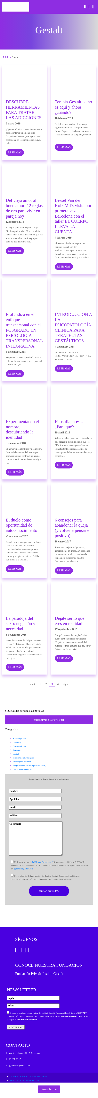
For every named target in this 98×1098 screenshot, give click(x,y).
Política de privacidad (25, 1080)
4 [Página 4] (58, 684)
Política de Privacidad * (42, 862)
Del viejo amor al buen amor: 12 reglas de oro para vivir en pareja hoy (24, 208)
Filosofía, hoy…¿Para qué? (69, 424)
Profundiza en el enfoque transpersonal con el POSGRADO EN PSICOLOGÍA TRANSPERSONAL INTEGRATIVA (24, 330)
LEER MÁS (15, 152)
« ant (32, 684)
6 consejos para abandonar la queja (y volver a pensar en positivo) (73, 528)
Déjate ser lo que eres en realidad (69, 621)
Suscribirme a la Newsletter (49, 719)
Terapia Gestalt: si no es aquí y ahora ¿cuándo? (73, 107)
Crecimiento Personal (22, 769)
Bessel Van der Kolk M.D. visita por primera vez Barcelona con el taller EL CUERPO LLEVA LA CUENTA (73, 216)
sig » (66, 684)
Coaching (17, 742)
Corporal (16, 750)
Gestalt (16, 754)
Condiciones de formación (28, 1076)
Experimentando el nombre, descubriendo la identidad (22, 429)
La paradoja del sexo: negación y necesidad (20, 623)
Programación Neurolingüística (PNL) (29, 765)
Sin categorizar (19, 738)
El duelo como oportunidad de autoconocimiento (21, 525)
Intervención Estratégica (23, 758)
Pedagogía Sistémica (22, 761)
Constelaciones (19, 746)
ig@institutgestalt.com (23, 868)
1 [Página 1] (40, 684)
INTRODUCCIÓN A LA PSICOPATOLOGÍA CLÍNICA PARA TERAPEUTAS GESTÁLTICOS (73, 327)
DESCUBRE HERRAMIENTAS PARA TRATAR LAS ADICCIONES (23, 109)
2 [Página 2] (46, 684)
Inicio (6, 57)
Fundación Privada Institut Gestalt (39, 974)
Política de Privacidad (27, 1019)
